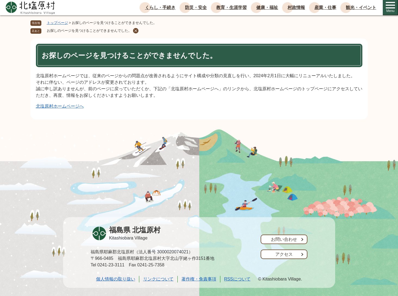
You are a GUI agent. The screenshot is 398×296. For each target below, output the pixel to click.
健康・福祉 (267, 7)
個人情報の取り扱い (115, 279)
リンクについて (158, 279)
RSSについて (237, 279)
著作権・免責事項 (198, 279)
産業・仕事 (325, 7)
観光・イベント (361, 7)
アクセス (284, 254)
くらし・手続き (160, 7)
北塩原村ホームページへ (60, 106)
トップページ (57, 23)
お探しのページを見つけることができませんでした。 (89, 31)
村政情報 (296, 7)
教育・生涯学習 (231, 7)
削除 (135, 30)
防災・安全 (196, 7)
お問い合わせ (284, 239)
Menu (390, 7)
